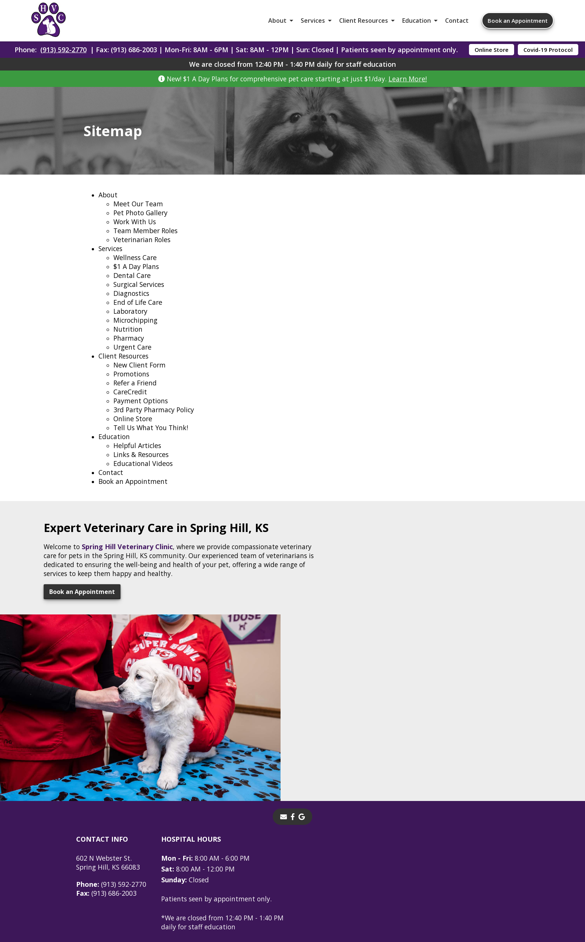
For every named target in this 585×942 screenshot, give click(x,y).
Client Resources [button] (363, 22)
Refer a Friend (136, 392)
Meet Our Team (138, 213)
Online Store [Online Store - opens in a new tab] (492, 53)
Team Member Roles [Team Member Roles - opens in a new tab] (146, 239)
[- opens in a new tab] (293, 712)
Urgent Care (133, 356)
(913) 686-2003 (106, 789)
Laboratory (131, 320)
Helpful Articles (138, 454)
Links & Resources (142, 463)
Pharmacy (129, 347)
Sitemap (296, 880)
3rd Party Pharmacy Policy (155, 418)
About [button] (277, 22)
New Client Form (140, 374)
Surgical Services (140, 293)
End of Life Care (138, 311)
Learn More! (413, 82)
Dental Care (132, 284)
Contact (457, 22)
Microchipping (136, 329)
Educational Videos (143, 472)
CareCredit (130, 401)
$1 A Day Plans (136, 275)
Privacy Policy (397, 880)
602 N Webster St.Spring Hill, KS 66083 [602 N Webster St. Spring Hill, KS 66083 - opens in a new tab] (109, 758)
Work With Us (135, 230)
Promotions (132, 383)
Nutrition (128, 338)
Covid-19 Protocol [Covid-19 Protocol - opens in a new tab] (548, 53)
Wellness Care (135, 266)
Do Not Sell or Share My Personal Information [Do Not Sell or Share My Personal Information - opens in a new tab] (292, 896)
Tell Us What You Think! (151, 436)
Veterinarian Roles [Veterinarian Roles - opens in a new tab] (142, 248)
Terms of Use (342, 880)
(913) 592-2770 (63, 52)
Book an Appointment (518, 22)
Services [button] (313, 22)
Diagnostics (132, 302)
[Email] (283, 712)
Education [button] (416, 22)
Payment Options (141, 410)
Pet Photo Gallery (141, 221)
